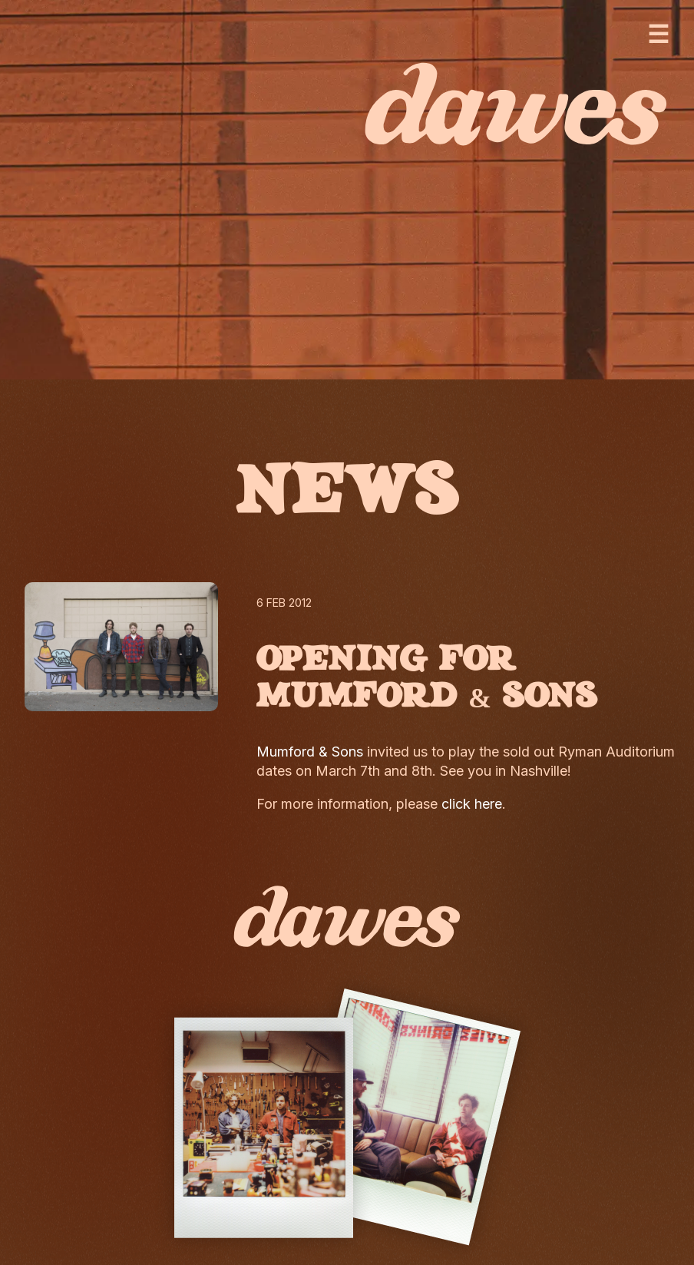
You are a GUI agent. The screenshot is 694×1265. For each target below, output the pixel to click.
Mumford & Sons (309, 751)
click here (471, 804)
